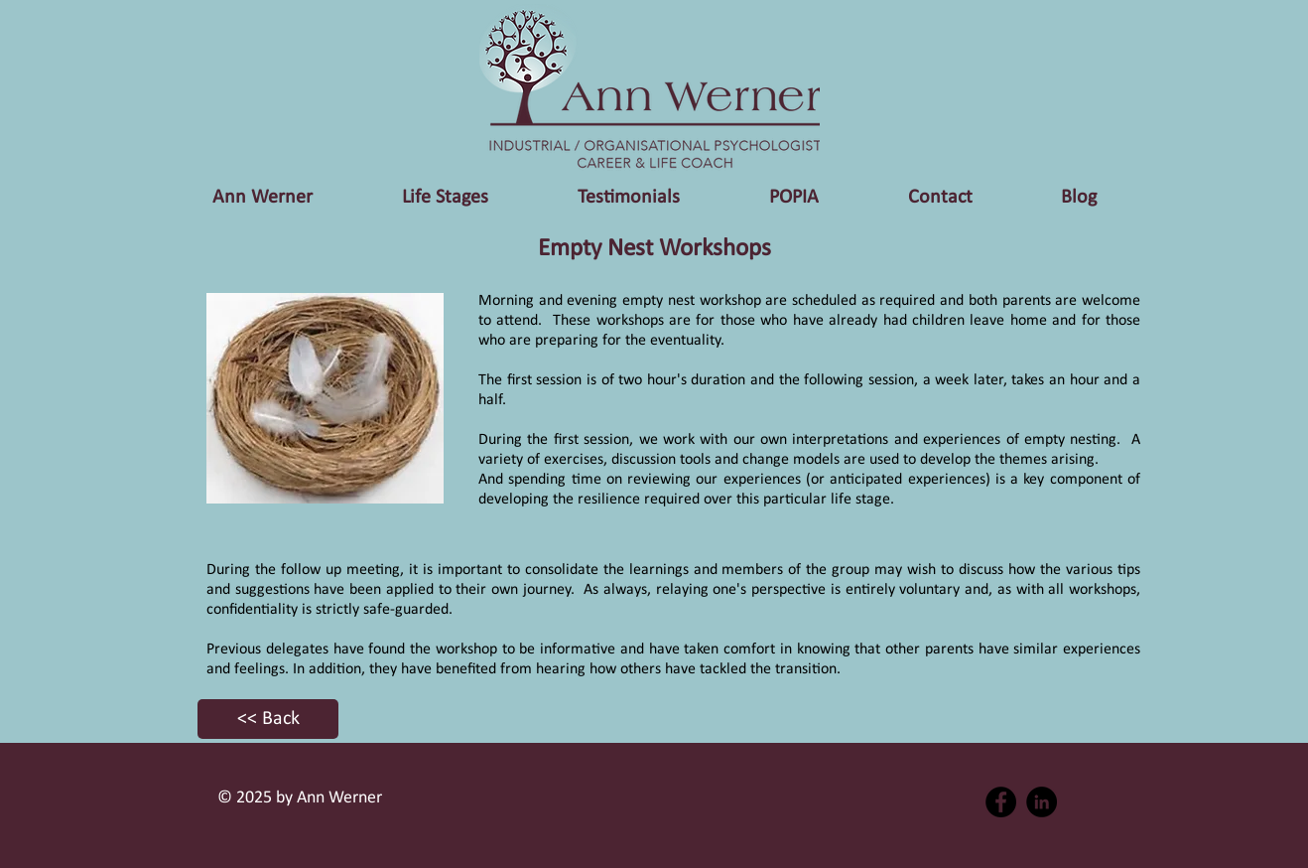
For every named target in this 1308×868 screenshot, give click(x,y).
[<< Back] (267, 719)
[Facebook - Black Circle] (1000, 802)
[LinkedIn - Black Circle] (1041, 802)
